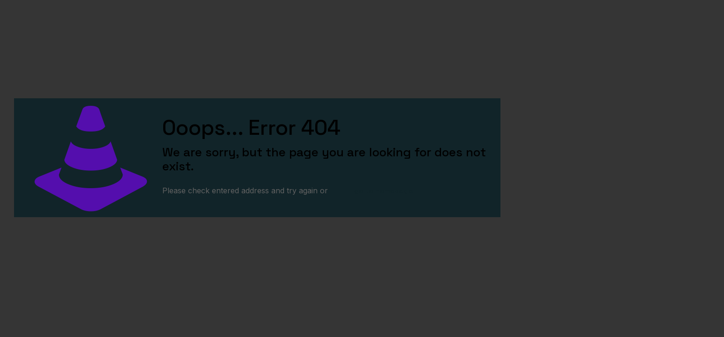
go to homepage (383, 190)
